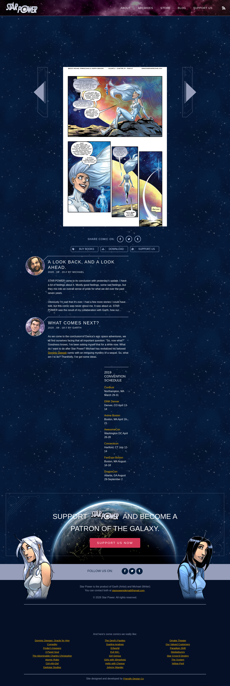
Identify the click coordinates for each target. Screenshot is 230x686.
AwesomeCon (112, 429)
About (125, 8)
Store (165, 8)
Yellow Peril (177, 664)
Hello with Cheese (115, 664)
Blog (182, 8)
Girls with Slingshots (114, 660)
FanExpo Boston (113, 457)
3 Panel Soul (52, 652)
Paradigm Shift (177, 648)
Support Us (202, 8)
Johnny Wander (115, 667)
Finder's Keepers (52, 648)
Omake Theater (178, 641)
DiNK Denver (111, 401)
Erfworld (115, 648)
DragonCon (110, 471)
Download (112, 249)
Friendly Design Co (133, 679)
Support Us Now (115, 543)
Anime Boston (112, 415)
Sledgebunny (177, 652)
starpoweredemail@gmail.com (128, 591)
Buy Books (82, 249)
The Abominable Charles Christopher (52, 656)
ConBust (109, 387)
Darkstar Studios (52, 667)
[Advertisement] (115, 41)
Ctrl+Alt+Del (52, 664)
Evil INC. (115, 652)
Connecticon (111, 443)
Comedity (52, 644)
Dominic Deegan (57, 352)
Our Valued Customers (178, 644)
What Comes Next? (73, 323)
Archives (145, 8)
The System (178, 660)
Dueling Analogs (115, 644)
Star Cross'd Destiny (177, 656)
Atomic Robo (52, 660)
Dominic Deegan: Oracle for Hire (52, 641)
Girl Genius (115, 656)
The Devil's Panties (115, 641)
